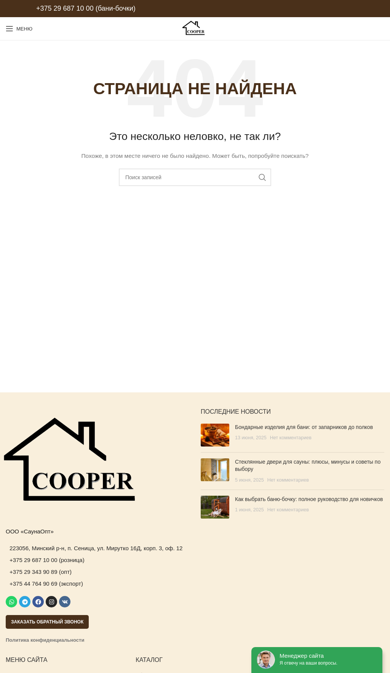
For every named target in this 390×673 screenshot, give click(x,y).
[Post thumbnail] (215, 435)
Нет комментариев (291, 437)
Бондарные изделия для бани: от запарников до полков (304, 427)
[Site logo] (195, 28)
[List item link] (97, 548)
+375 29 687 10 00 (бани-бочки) (86, 8)
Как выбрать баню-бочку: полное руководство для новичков (309, 499)
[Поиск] (195, 177)
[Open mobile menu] (19, 28)
